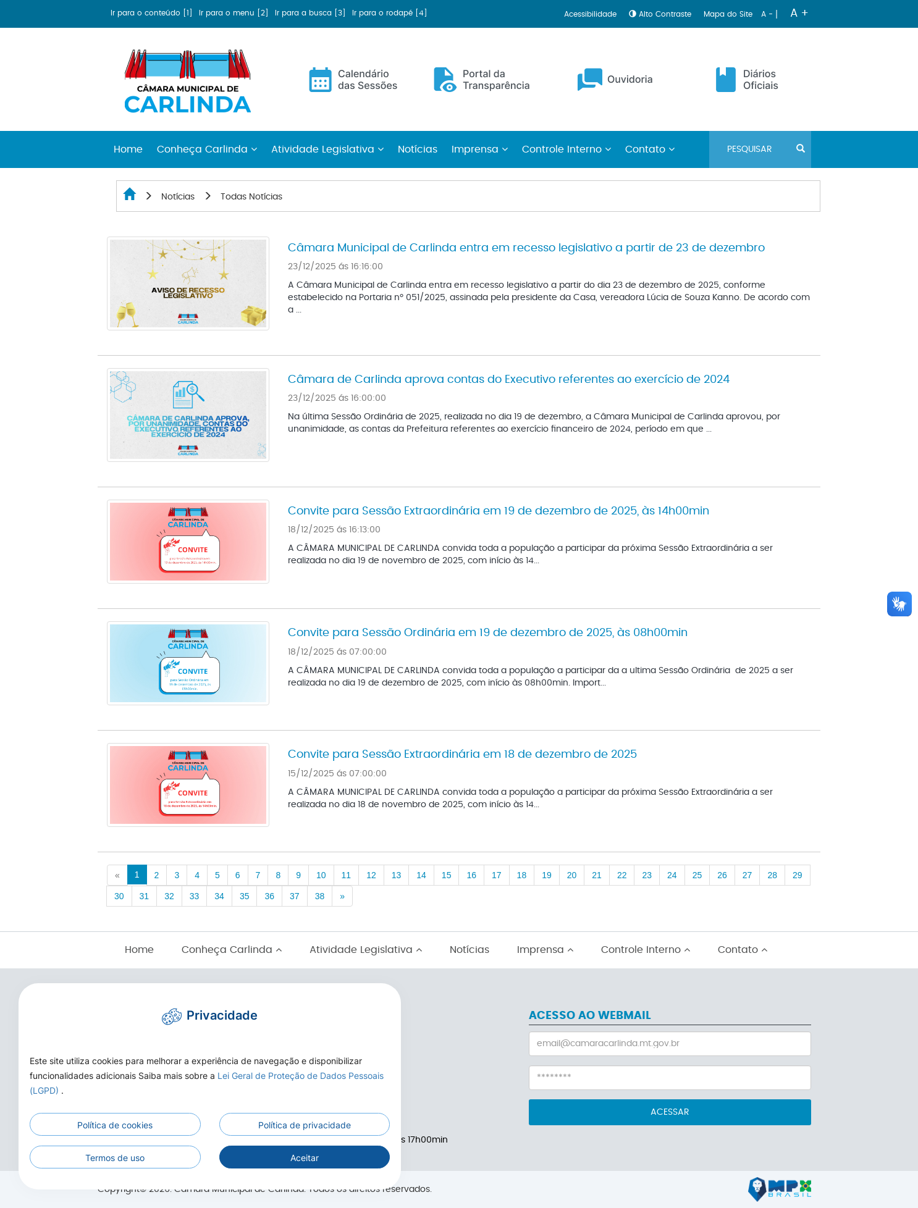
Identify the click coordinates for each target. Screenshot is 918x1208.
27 (747, 875)
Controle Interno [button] (566, 149)
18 (522, 875)
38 (320, 896)
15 (447, 875)
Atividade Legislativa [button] (327, 149)
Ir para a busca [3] (311, 13)
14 (421, 875)
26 (722, 875)
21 (597, 875)
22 (622, 875)
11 (347, 875)
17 (497, 875)
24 (672, 875)
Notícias (417, 149)
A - (768, 14)
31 (144, 896)
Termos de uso (115, 1157)
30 (119, 896)
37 (295, 896)
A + (799, 13)
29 (797, 875)
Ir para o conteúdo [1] (153, 13)
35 (245, 896)
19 (547, 875)
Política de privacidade (304, 1125)
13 (397, 875)
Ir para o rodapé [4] (389, 13)
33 (195, 896)
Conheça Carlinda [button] (207, 149)
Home (139, 950)
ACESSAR (670, 1112)
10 (321, 875)
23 (647, 875)
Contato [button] (650, 149)
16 (471, 875)
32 (169, 896)
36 (269, 896)
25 (697, 875)
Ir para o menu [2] (235, 13)
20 (572, 875)
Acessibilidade (591, 14)
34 (219, 896)
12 (371, 875)
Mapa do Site (729, 14)
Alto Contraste (661, 14)
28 (772, 875)
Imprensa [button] (480, 149)
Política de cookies (115, 1125)
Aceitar (304, 1157)
